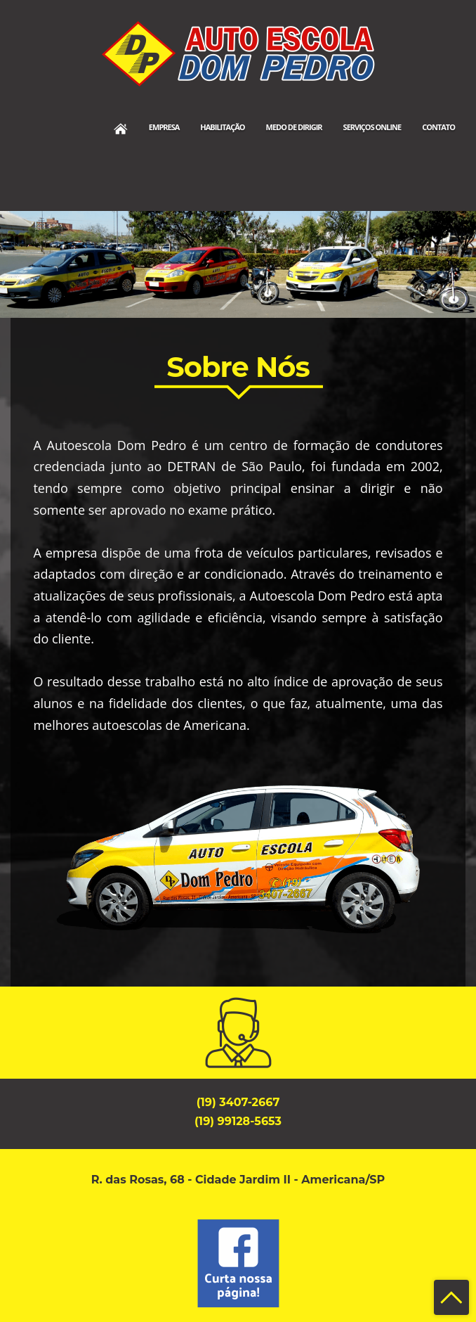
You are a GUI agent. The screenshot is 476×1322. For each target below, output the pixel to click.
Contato (438, 127)
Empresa (164, 127)
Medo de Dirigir (294, 127)
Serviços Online (372, 127)
